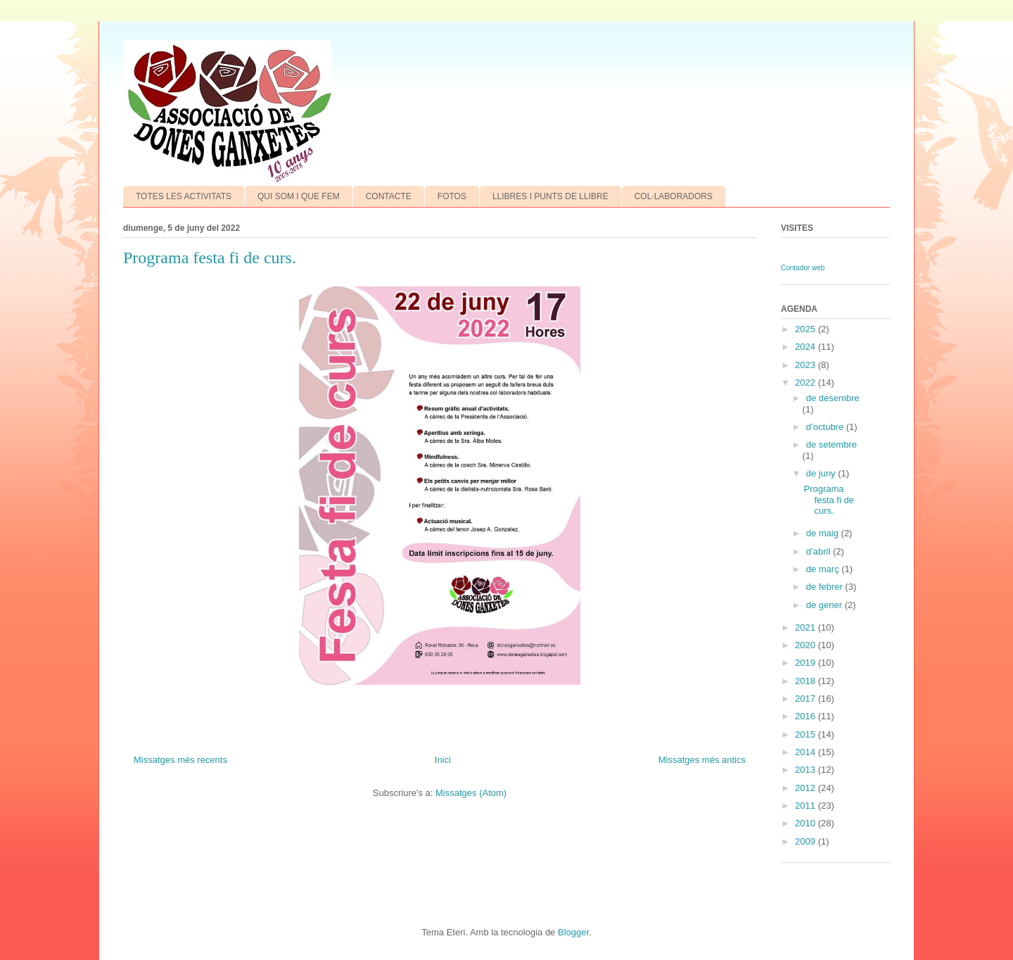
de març (824, 569)
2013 (806, 769)
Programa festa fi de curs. (209, 257)
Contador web (802, 268)
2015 (806, 734)
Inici (443, 759)
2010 (806, 823)
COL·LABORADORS (674, 196)
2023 (806, 365)
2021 (806, 627)
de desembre (833, 398)
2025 (806, 329)
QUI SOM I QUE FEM (298, 196)
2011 (806, 805)
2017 (806, 698)
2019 (806, 662)
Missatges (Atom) (471, 793)
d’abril (819, 551)
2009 (806, 841)
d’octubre (826, 427)
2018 (806, 681)
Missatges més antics (702, 759)
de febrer (826, 586)
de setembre (831, 444)
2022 (806, 382)
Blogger (573, 932)
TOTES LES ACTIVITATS (183, 196)
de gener (825, 605)
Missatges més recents (180, 759)
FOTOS (452, 196)
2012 (806, 788)
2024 (806, 346)
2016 (806, 716)
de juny (822, 473)
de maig (823, 533)
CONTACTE (389, 196)
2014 (806, 752)
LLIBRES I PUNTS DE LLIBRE (550, 196)
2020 (806, 645)
